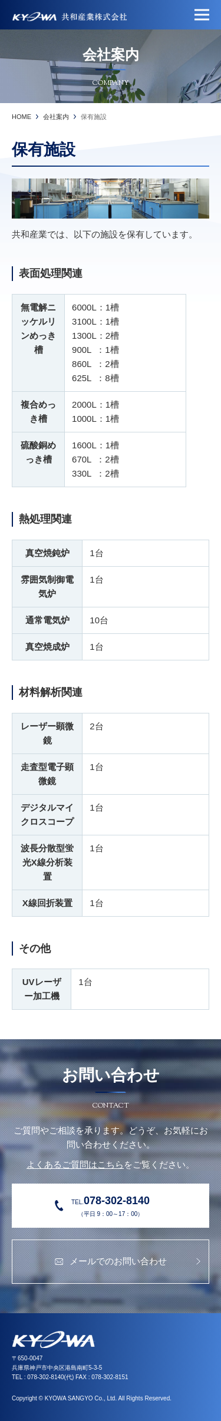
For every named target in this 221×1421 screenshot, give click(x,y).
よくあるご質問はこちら (75, 1164)
